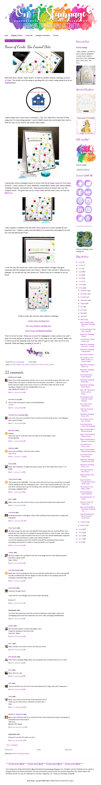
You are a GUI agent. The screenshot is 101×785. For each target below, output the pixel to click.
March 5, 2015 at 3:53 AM (16, 636)
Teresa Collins (39, 190)
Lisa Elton (11, 512)
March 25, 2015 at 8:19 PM (17, 740)
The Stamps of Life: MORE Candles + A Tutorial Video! (86, 359)
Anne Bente (12, 588)
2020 (80, 272)
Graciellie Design (14, 570)
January (83, 525)
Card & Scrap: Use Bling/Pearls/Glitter (38, 331)
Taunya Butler (13, 479)
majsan (10, 626)
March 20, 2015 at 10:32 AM (17, 727)
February (84, 522)
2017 (80, 281)
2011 (80, 539)
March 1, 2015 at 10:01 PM (17, 521)
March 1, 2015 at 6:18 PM (16, 492)
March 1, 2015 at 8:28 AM (16, 423)
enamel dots (34, 364)
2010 (80, 542)
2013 (80, 532)
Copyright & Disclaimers (43, 35)
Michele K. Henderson (15, 714)
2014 (80, 529)
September (84, 300)
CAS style (13, 364)
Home (6, 35)
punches (51, 364)
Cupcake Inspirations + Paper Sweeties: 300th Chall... (87, 516)
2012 (80, 536)
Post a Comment (12, 745)
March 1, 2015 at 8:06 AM (16, 408)
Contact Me (29, 35)
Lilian (10, 696)
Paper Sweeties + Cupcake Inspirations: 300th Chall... (87, 482)
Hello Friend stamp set (40, 228)
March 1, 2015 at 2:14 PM (16, 472)
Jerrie (10, 670)
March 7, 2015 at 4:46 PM (16, 676)
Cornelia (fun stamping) (16, 415)
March (83, 319)
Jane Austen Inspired (86, 354)
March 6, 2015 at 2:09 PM (16, 663)
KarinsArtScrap (13, 399)
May (82, 313)
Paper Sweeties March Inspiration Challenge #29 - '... (87, 509)
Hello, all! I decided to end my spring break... (87, 392)
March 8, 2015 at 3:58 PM (16, 689)
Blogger (71, 781)
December (84, 291)
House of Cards (32, 338)
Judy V (10, 499)
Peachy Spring (81, 48)
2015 (80, 288)
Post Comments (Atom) (21, 753)
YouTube (55, 35)
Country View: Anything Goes (38, 321)
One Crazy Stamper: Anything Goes (38, 326)
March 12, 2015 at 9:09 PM (17, 707)
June (82, 310)
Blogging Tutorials (16, 35)
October (83, 297)
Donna (10, 464)
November (84, 294)
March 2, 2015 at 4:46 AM (17, 545)
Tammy (10, 552)
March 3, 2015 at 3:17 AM (16, 603)
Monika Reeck (13, 377)
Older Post (68, 750)
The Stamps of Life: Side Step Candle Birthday (86, 399)
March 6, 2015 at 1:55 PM (16, 650)
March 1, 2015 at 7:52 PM (16, 505)
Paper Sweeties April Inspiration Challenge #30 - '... (87, 324)
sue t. (10, 643)
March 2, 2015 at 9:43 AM (16, 563)
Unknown (11, 448)
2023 (80, 265)
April (82, 316)
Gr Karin (11, 405)
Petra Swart (12, 528)
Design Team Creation (23, 364)
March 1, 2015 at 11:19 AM (17, 456)
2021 (80, 268)
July (82, 307)
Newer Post (9, 750)
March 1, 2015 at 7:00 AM (16, 392)
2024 (80, 262)
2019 (80, 275)
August (83, 303)
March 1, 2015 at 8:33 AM (16, 441)
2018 (80, 278)
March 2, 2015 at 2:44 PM (16, 581)
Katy (10, 683)
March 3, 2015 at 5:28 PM (16, 619)
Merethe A (11, 430)
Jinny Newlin (12, 657)
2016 (80, 284)
